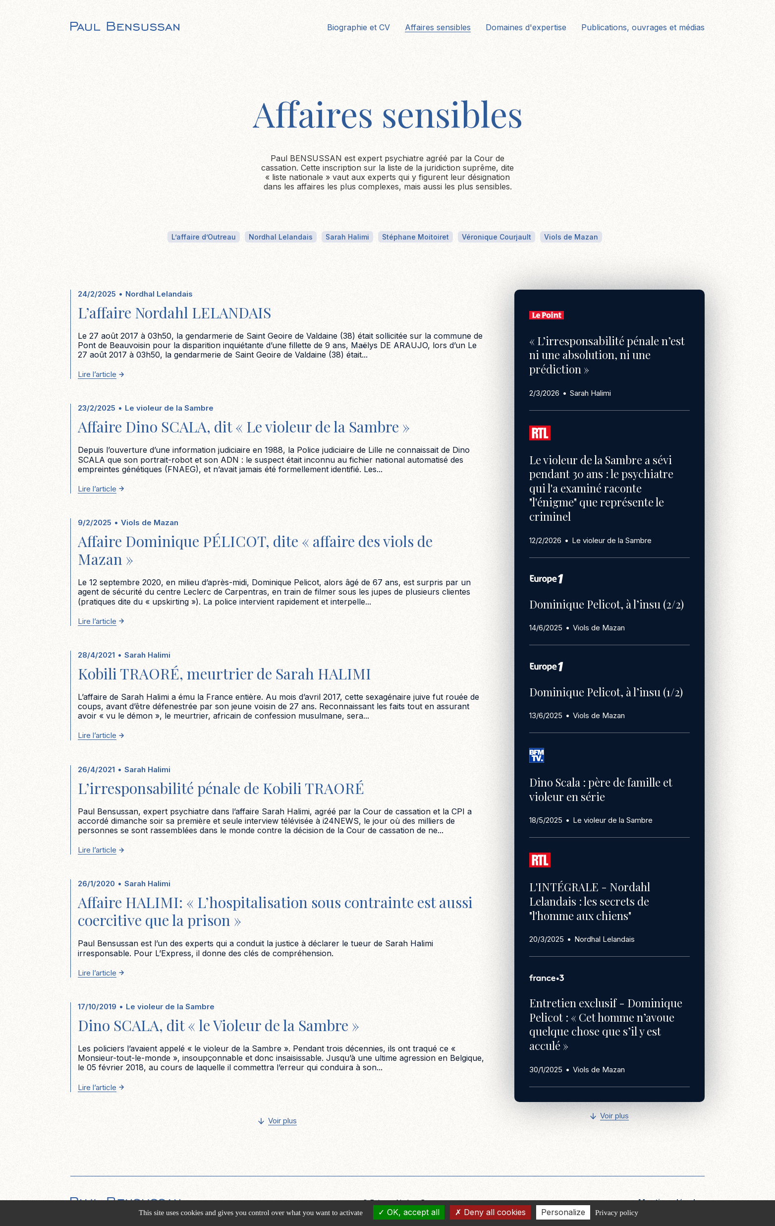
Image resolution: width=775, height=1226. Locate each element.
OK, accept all (409, 1212)
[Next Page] (277, 1121)
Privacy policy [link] (616, 1213)
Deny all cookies (490, 1212)
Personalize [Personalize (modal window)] (563, 1212)
